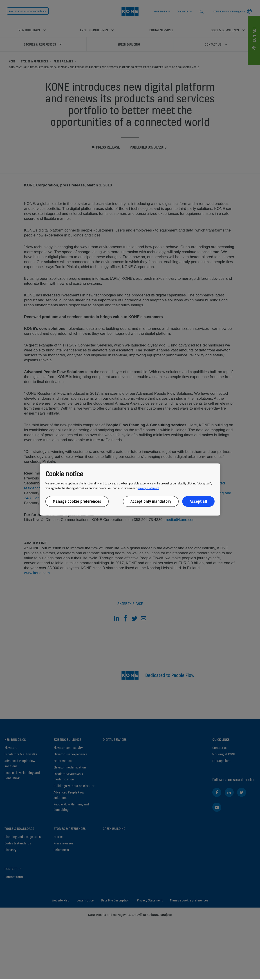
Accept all (198, 501)
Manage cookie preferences (77, 501)
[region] (130, 489)
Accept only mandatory (150, 501)
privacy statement (148, 488)
